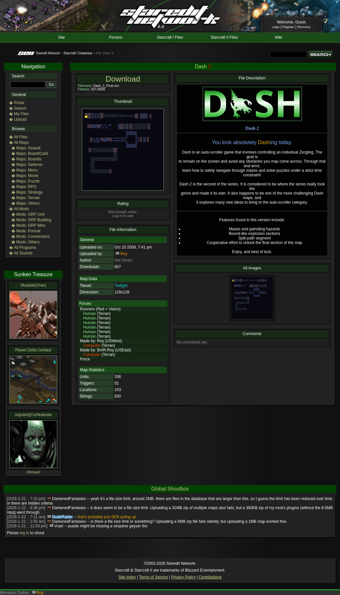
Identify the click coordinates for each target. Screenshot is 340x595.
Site (61, 37)
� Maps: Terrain (25, 198)
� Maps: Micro (24, 170)
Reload (33, 472)
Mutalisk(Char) (33, 285)
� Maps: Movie (24, 175)
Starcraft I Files (170, 37)
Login (275, 27)
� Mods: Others (25, 242)
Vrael (58, 526)
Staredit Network (48, 53)
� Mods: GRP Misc (28, 225)
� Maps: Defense (27, 164)
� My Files (19, 114)
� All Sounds (21, 253)
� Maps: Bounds (26, 159)
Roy (123, 253)
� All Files (18, 137)
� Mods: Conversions (30, 236)
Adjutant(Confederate (33, 414)
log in (24, 533)
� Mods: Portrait (26, 231)
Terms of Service (153, 577)
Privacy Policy (183, 577)
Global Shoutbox (170, 489)
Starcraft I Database (77, 53)
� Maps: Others (25, 203)
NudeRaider (62, 517)
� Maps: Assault (26, 148)
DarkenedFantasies (69, 498)
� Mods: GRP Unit (28, 214)
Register (288, 27)
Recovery (304, 27)
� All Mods (19, 209)
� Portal (16, 103)
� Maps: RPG (23, 186)
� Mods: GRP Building (31, 220)
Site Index (127, 577)
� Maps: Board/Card (29, 153)
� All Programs (22, 247)
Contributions (210, 577)
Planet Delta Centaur (33, 350)
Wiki (278, 37)
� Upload (17, 119)
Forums (116, 37)
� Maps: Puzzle (25, 181)
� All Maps (19, 142)
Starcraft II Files (224, 37)
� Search (17, 108)
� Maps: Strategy (27, 192)
